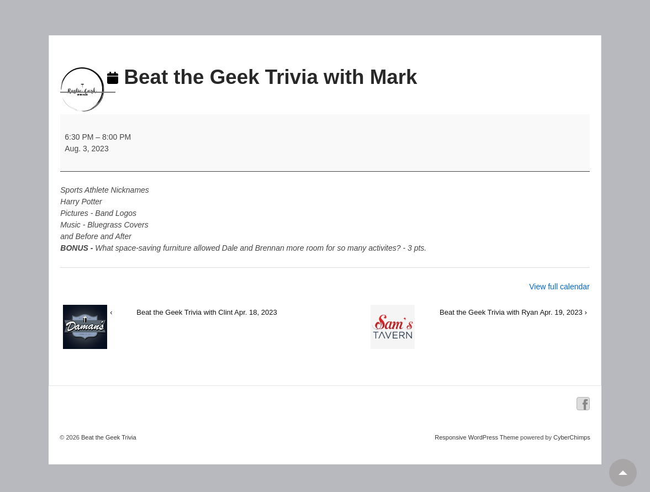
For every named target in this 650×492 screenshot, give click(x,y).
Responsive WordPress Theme (477, 437)
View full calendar (559, 286)
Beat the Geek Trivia (108, 437)
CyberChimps (571, 437)
